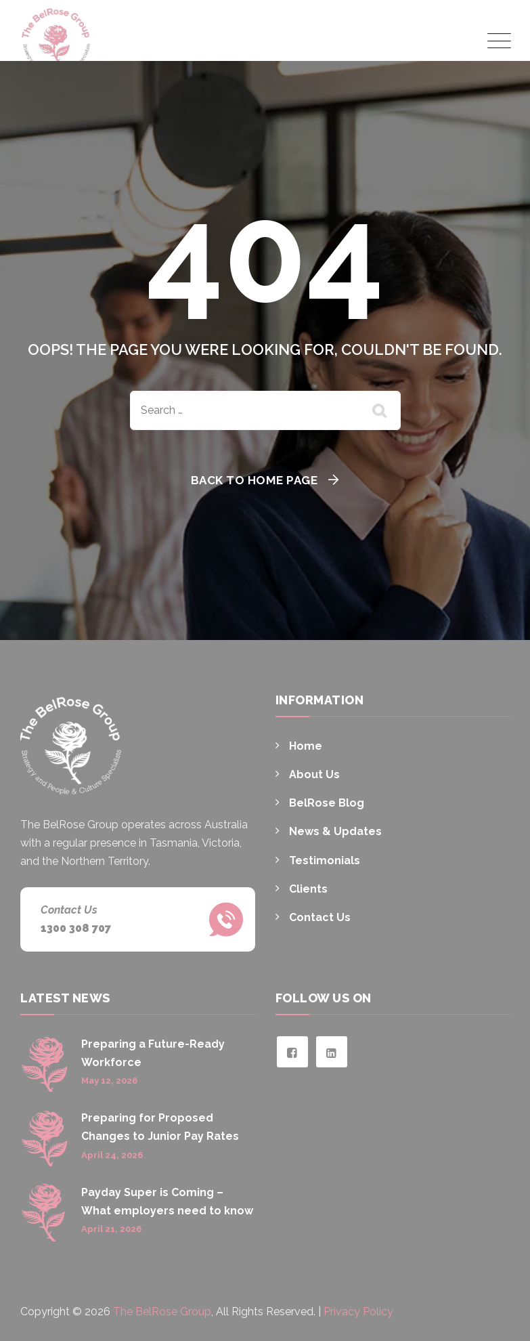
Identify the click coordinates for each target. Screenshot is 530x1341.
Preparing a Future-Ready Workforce (153, 1053)
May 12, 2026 (109, 1081)
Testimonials (324, 860)
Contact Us (320, 917)
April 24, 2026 (112, 1155)
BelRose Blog (326, 802)
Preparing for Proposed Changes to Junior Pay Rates (160, 1127)
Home (305, 746)
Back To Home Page (254, 480)
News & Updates (335, 831)
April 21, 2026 (111, 1229)
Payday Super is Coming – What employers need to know (167, 1201)
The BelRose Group (162, 1311)
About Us (314, 774)
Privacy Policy (358, 1311)
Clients (308, 888)
